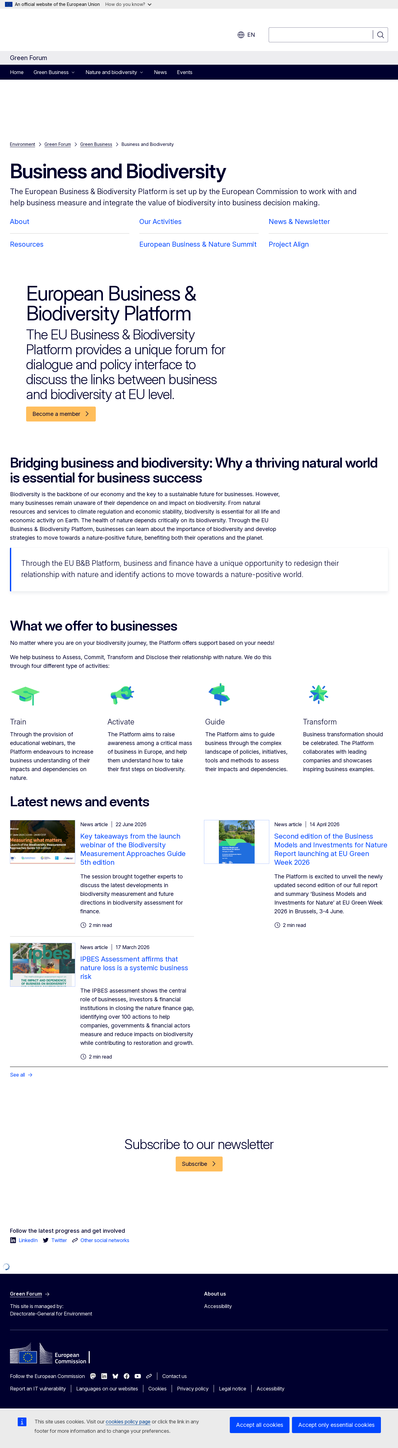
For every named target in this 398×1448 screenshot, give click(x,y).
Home (17, 72)
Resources (27, 244)
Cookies (157, 1388)
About (19, 221)
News (160, 72)
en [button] (246, 35)
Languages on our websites (107, 1388)
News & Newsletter (299, 221)
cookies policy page (128, 1421)
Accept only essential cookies (336, 1425)
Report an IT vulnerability (38, 1388)
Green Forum (57, 144)
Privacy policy (193, 1388)
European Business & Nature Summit (198, 244)
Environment (22, 144)
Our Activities (160, 221)
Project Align (289, 244)
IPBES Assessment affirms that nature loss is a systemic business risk (134, 967)
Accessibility (218, 1306)
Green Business (96, 144)
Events (184, 72)
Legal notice (232, 1388)
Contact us (174, 1376)
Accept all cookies (259, 1425)
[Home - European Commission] (60, 31)
